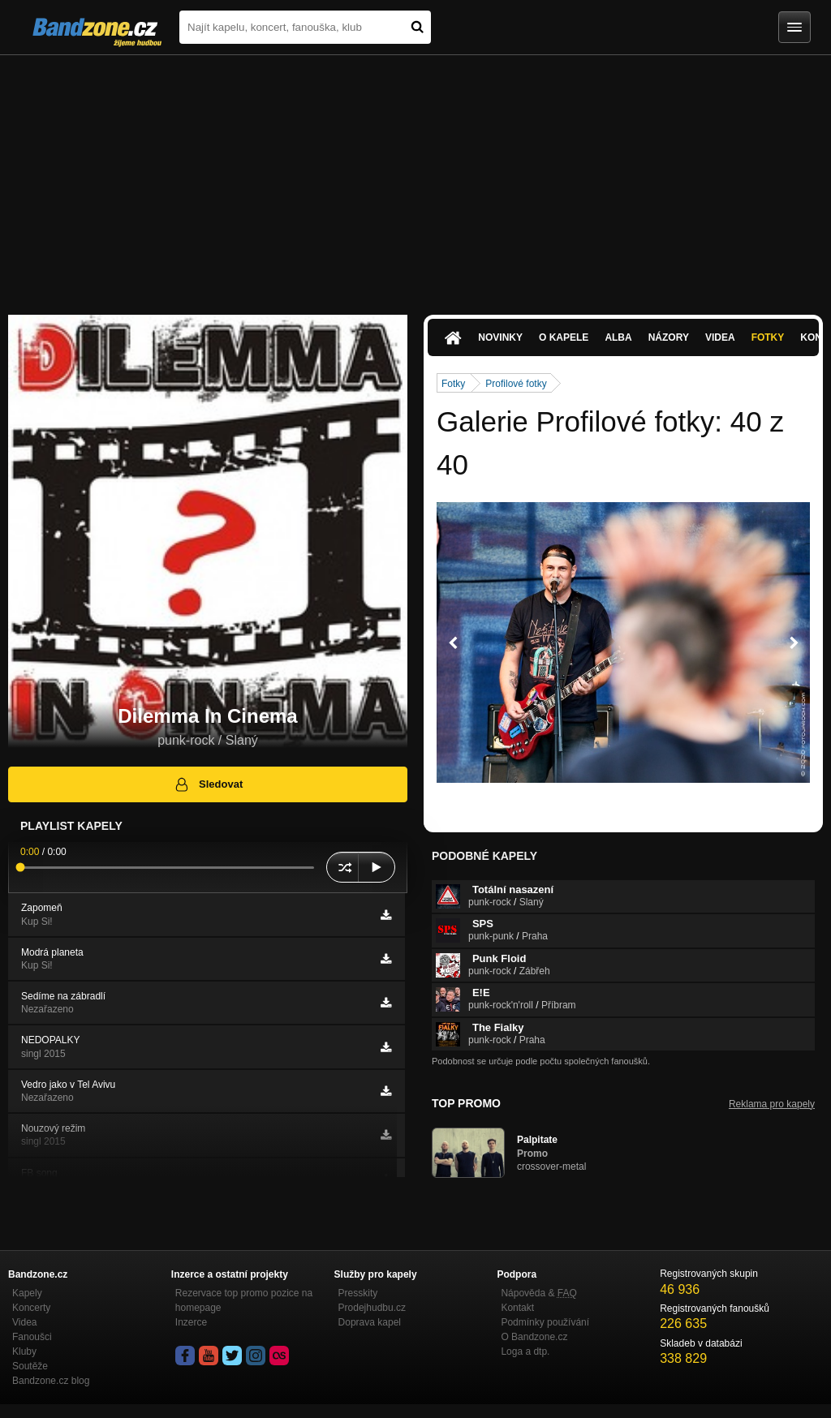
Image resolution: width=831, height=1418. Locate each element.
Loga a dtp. (525, 1351)
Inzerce (191, 1322)
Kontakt (517, 1307)
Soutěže (30, 1366)
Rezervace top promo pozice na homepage (243, 1300)
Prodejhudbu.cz (372, 1307)
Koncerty (31, 1307)
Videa (720, 337)
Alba (618, 337)
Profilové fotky (515, 383)
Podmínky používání (545, 1322)
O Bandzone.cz (534, 1337)
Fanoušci (32, 1337)
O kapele (563, 337)
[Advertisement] (415, 176)
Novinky (500, 337)
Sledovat (208, 784)
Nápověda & (538, 1293)
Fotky (768, 337)
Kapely (27, 1293)
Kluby (24, 1351)
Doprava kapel (369, 1322)
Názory (668, 337)
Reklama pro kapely (772, 1104)
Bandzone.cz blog (50, 1380)
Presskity (358, 1293)
